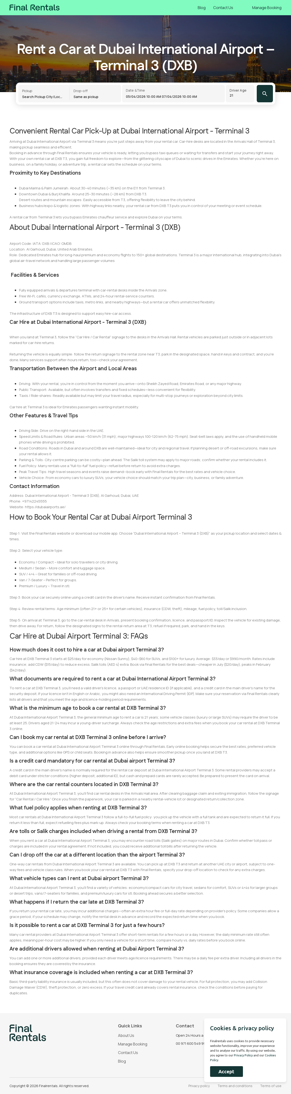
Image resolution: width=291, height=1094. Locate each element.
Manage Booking (266, 7)
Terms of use (270, 1086)
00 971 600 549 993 (191, 1043)
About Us (126, 1035)
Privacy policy (199, 1086)
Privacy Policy (243, 1055)
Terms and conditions (235, 1086)
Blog (202, 7)
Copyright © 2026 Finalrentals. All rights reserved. (49, 1086)
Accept (226, 1071)
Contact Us (223, 7)
